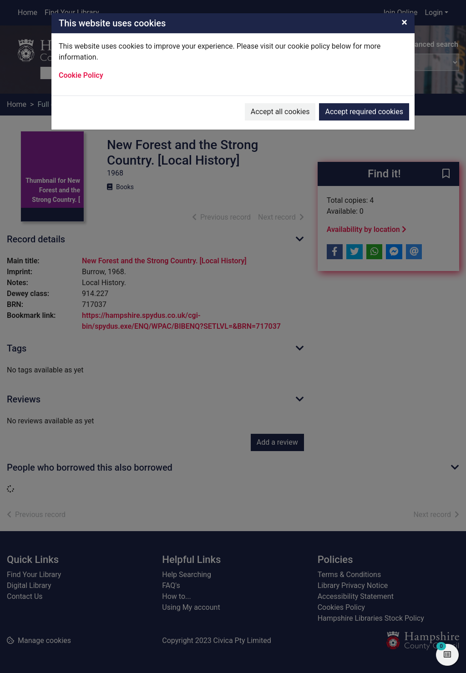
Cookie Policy (81, 75)
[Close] (404, 22)
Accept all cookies (280, 111)
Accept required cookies (364, 111)
